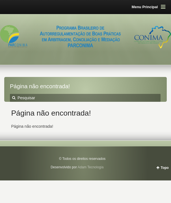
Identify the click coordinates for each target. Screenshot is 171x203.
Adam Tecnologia (91, 167)
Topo (165, 168)
